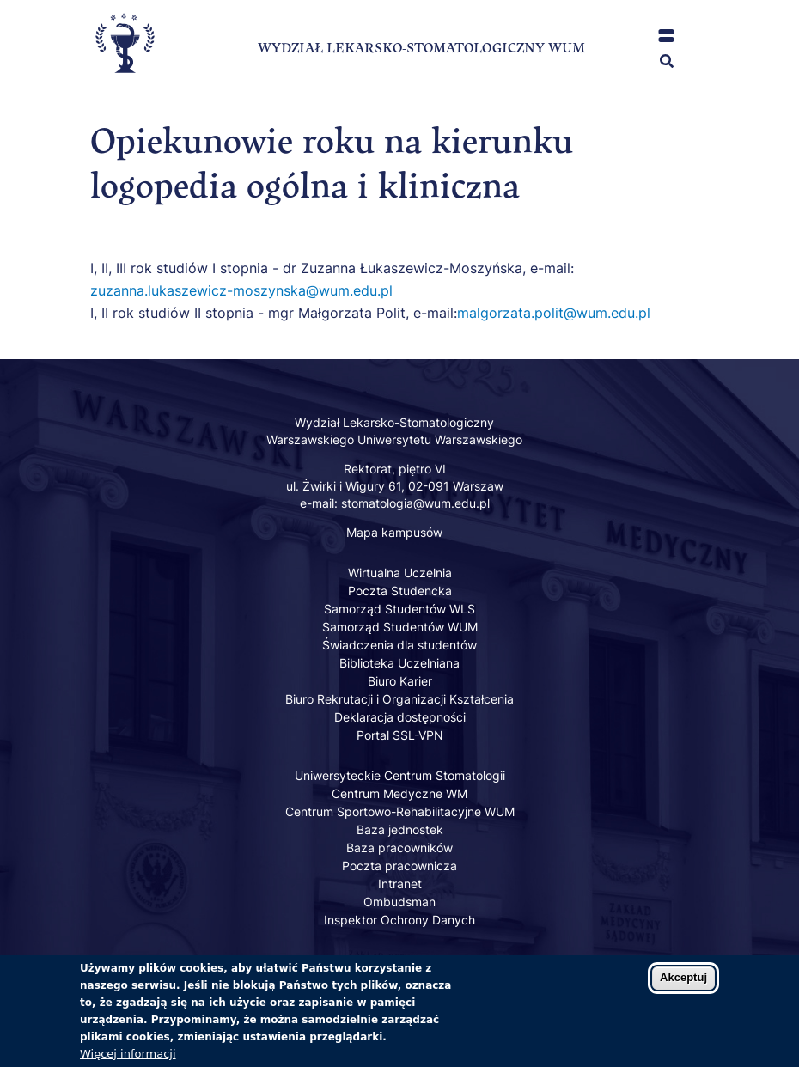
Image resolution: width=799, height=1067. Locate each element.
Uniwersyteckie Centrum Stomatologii (400, 775)
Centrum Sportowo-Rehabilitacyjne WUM (400, 811)
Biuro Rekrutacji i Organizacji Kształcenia (399, 699)
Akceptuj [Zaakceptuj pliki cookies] (683, 985)
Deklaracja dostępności (400, 717)
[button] (666, 35)
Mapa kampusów (394, 532)
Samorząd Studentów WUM (400, 626)
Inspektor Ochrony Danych (399, 919)
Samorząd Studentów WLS (399, 608)
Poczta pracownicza (399, 865)
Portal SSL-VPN (400, 735)
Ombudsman (399, 901)
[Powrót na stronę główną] (124, 87)
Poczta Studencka (400, 590)
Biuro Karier (400, 681)
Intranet (400, 883)
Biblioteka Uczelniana (399, 662)
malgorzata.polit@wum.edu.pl (553, 312)
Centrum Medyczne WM (399, 793)
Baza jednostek (400, 829)
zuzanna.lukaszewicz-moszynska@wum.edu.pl (241, 290)
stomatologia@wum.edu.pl (415, 503)
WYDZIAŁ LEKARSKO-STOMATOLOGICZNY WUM (421, 48)
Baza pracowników (399, 847)
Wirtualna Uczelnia (400, 572)
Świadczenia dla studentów (399, 644)
